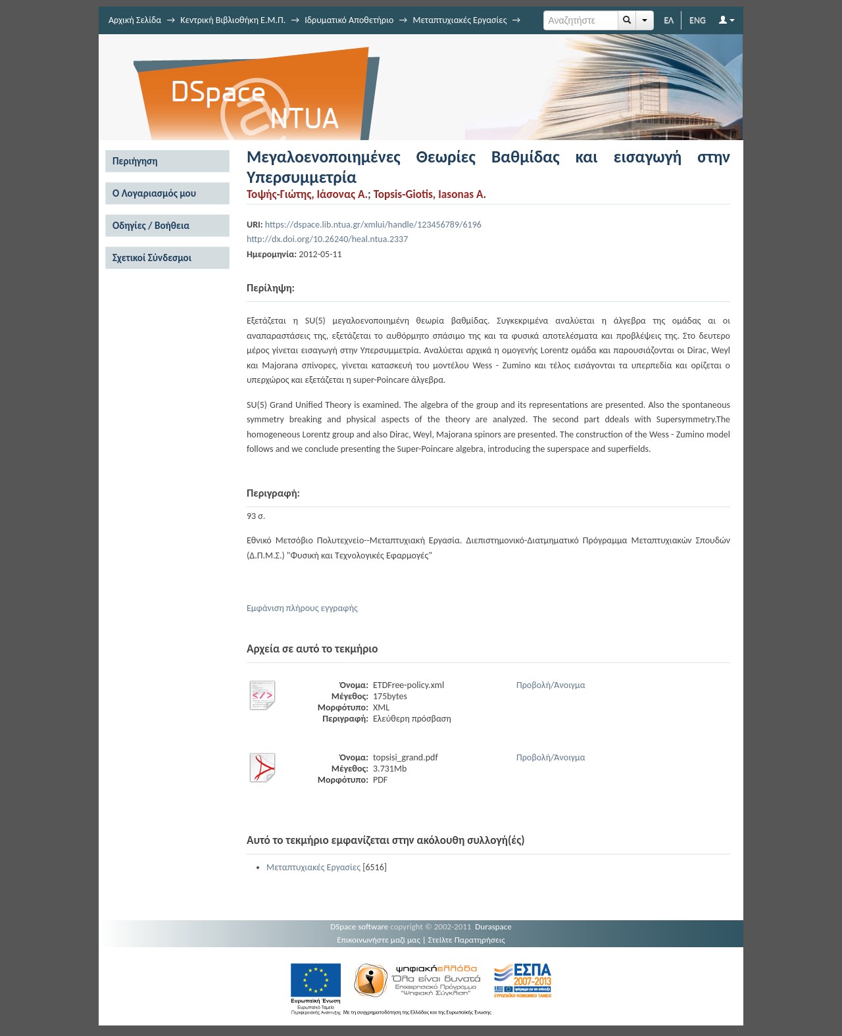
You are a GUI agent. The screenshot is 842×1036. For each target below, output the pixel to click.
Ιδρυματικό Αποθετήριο (349, 20)
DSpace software (359, 926)
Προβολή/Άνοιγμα (550, 685)
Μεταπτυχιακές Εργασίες (459, 20)
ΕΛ (669, 20)
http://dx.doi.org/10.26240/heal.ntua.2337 (327, 239)
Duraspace (493, 926)
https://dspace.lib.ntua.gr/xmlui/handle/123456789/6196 (373, 224)
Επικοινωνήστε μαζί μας (378, 940)
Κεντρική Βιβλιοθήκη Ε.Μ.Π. (232, 20)
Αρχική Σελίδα (135, 20)
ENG (697, 20)
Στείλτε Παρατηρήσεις (466, 940)
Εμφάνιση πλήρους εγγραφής (302, 608)
